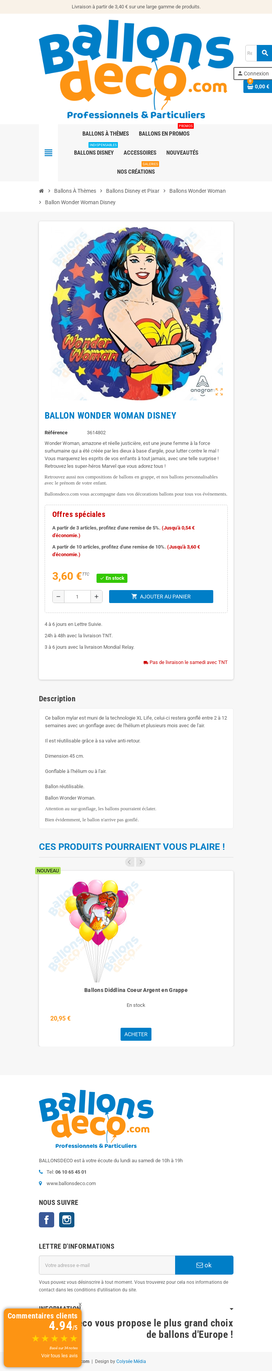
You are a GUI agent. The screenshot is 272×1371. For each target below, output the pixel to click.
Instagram (66, 1219)
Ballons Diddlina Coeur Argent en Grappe (136, 990)
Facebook (46, 1219)
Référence (56, 432)
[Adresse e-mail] (107, 1265)
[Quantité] (77, 596)
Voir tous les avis (59, 1355)
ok (204, 1265)
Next (140, 862)
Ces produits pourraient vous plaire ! (132, 846)
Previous (129, 862)
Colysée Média (131, 1361)
